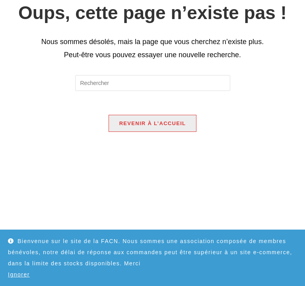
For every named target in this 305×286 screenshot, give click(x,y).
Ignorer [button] (19, 274)
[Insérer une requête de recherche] (152, 83)
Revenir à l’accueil (152, 123)
